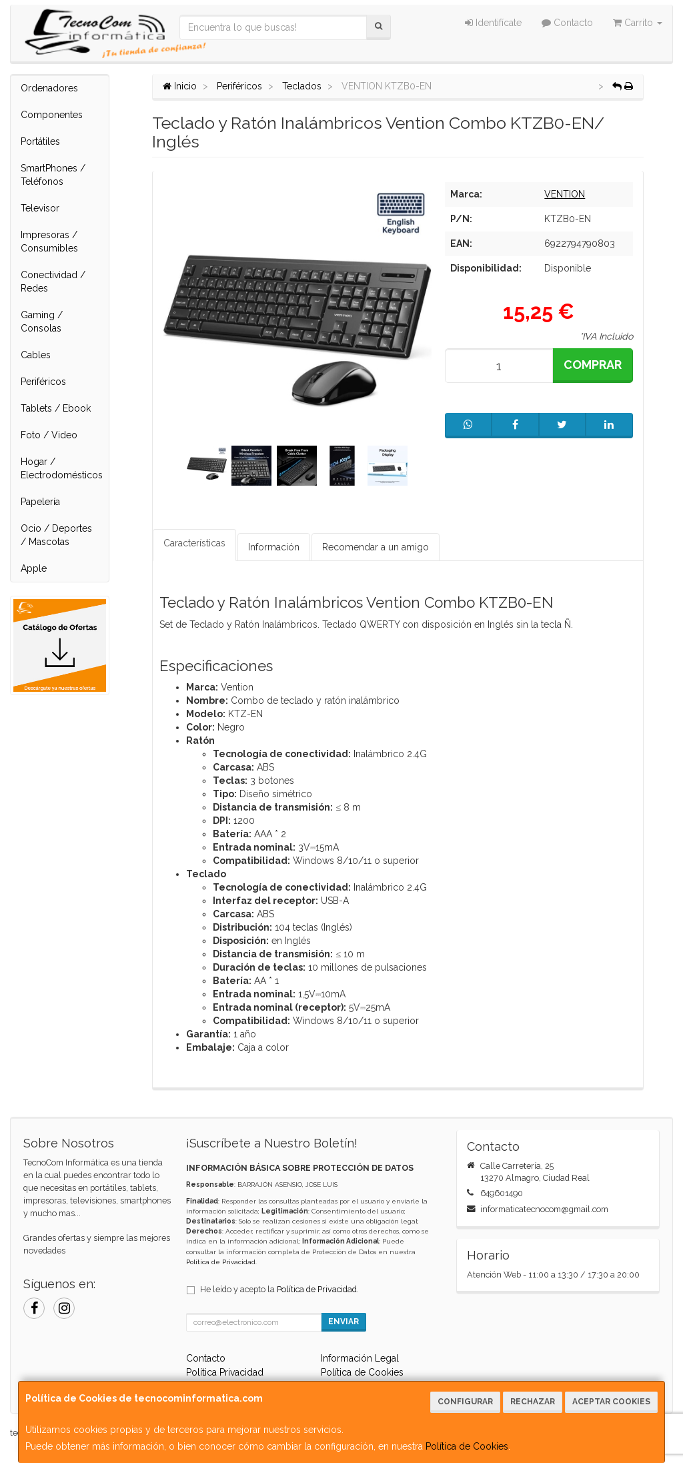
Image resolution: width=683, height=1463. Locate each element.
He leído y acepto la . (279, 1289)
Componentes (52, 114)
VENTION (564, 194)
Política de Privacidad (220, 1262)
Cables (36, 355)
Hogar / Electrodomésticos (62, 468)
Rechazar (532, 1401)
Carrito (637, 22)
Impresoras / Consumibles (49, 241)
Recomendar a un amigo (375, 547)
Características (194, 543)
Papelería (40, 501)
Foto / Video (49, 435)
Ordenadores (49, 88)
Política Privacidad (224, 1372)
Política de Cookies (467, 1446)
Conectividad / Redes (53, 282)
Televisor (40, 208)
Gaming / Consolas (42, 322)
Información (273, 547)
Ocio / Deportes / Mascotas (56, 535)
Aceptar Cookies (611, 1401)
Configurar (465, 1401)
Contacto (567, 22)
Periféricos (43, 381)
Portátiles (40, 141)
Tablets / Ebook (56, 408)
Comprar (593, 365)
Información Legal (360, 1358)
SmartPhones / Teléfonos (53, 175)
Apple (34, 568)
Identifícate (493, 22)
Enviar (343, 1321)
